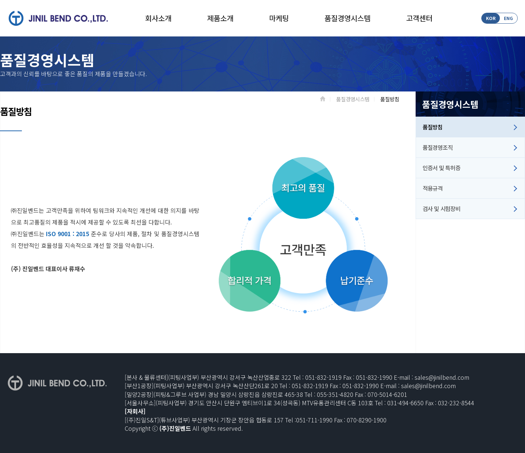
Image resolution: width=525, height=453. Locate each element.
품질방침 (433, 127)
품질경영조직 (437, 147)
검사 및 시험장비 (441, 208)
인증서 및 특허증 (441, 168)
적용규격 (433, 188)
